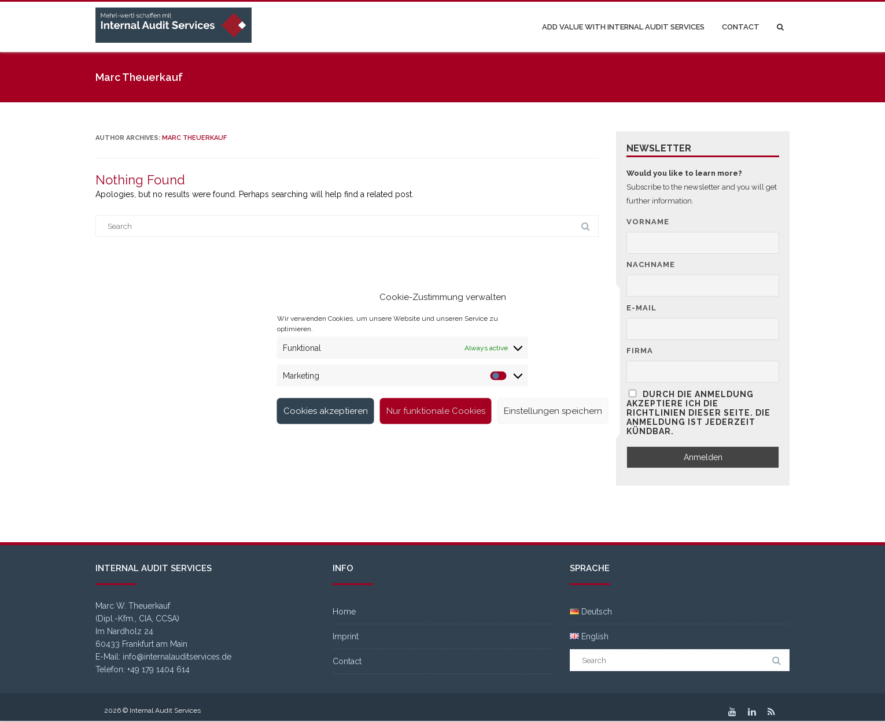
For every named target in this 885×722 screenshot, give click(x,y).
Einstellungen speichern (553, 411)
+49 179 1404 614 (158, 669)
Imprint (346, 636)
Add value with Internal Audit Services (623, 27)
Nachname (650, 264)
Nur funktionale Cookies (435, 411)
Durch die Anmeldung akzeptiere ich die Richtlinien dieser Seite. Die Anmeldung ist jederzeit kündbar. (698, 413)
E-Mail (641, 307)
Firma (639, 350)
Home (344, 611)
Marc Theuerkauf (194, 138)
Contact (740, 27)
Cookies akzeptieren (325, 411)
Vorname (647, 221)
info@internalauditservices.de (177, 656)
